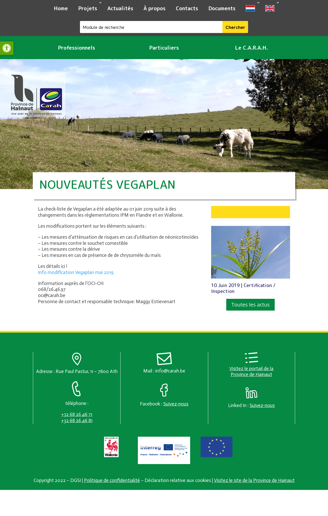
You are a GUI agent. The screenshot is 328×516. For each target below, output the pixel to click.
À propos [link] (155, 8)
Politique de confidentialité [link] (112, 480)
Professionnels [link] (76, 47)
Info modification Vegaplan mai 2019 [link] (76, 272)
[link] (6, 48)
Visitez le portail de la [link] (251, 368)
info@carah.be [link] (170, 371)
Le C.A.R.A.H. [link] (251, 47)
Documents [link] (221, 8)
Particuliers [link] (164, 47)
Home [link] (61, 8)
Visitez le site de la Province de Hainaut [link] (254, 480)
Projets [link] (87, 8)
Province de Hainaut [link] (251, 374)
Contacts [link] (187, 8)
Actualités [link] (120, 8)
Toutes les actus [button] (250, 304)
